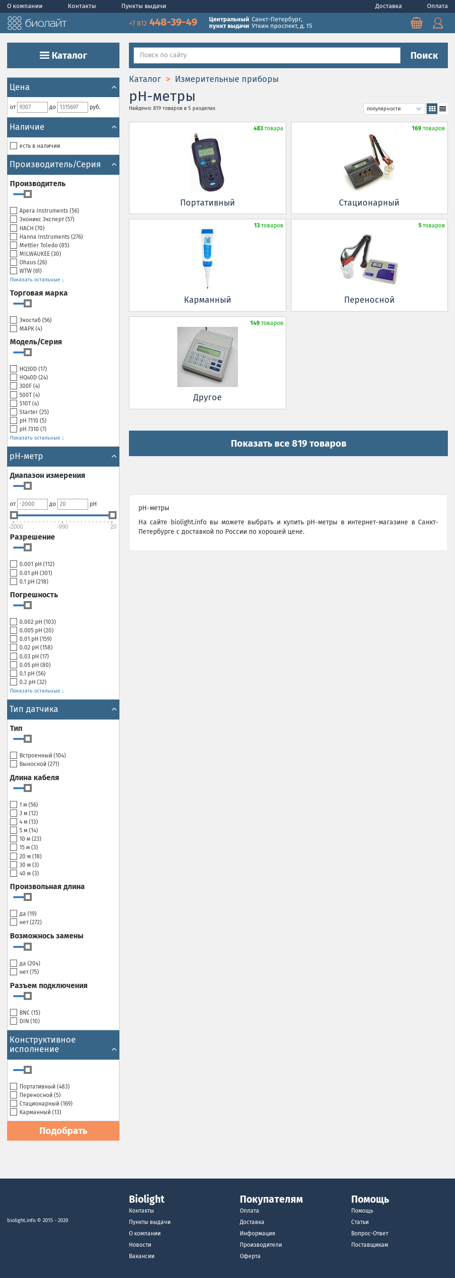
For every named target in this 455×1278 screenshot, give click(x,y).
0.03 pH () (29, 657)
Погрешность (34, 594)
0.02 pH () (31, 648)
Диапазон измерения (47, 475)
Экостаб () (31, 320)
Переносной (369, 300)
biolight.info (21, 1220)
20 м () (26, 857)
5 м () (24, 831)
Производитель (37, 183)
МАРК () (26, 329)
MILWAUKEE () (35, 254)
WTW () (26, 271)
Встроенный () (38, 756)
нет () (26, 922)
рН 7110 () (28, 421)
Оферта (250, 1256)
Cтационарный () (41, 1104)
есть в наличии (35, 146)
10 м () (25, 839)
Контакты (83, 5)
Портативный (207, 203)
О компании (25, 5)
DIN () (25, 1021)
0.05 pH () (30, 665)
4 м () (24, 822)
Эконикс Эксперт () (42, 220)
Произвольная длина (47, 886)
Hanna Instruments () (46, 237)
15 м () (24, 848)
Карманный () (35, 1112)
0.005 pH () (32, 631)
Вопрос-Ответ (369, 1233)
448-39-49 (164, 22)
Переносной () (35, 1095)
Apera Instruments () (44, 211)
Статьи (360, 1222)
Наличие (63, 127)
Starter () (29, 412)
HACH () (27, 229)
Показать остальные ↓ (37, 280)
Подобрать (63, 1130)
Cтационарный (369, 203)
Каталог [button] (63, 55)
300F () (25, 386)
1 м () (24, 805)
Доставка (389, 5)
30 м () (24, 865)
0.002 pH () (33, 622)
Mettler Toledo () (39, 246)
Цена (63, 87)
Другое (207, 397)
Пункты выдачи (143, 5)
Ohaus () (28, 263)
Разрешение (32, 536)
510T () (24, 404)
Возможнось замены (46, 935)
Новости (140, 1245)
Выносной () (34, 764)
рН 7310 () (28, 429)
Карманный (207, 300)
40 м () (24, 874)
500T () (25, 395)
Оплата (437, 5)
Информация (257, 1233)
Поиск (424, 55)
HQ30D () (28, 369)
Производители (261, 1245)
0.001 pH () (32, 564)
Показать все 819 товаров (288, 443)
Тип (16, 728)
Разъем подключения (49, 985)
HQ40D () (29, 378)
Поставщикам (369, 1245)
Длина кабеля (34, 777)
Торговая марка (39, 292)
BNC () (25, 1013)
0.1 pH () (29, 582)
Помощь (362, 1210)
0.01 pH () (31, 573)
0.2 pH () (28, 682)
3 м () (24, 814)
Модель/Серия (36, 341)
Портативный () (40, 1087)
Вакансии (142, 1256)
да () (23, 914)
